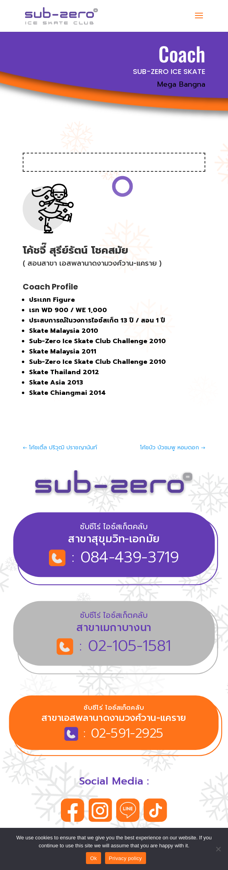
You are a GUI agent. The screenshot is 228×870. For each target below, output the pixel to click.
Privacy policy (125, 858)
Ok (93, 858)
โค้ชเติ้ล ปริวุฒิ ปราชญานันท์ (60, 447)
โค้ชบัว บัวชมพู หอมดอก (172, 447)
